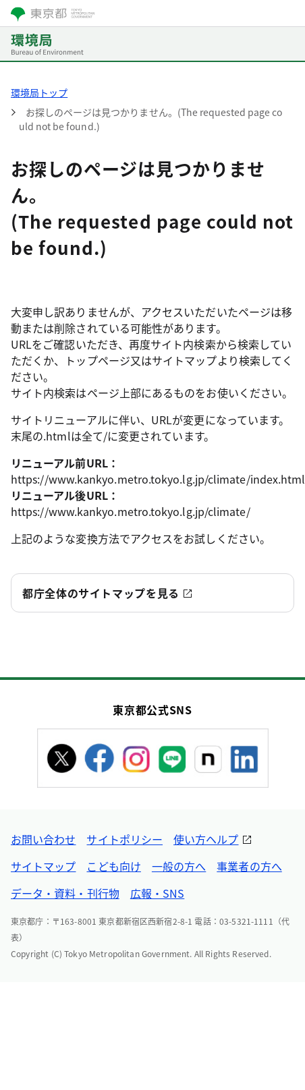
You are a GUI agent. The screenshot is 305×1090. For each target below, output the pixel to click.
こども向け (113, 866)
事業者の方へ (249, 866)
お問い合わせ (43, 839)
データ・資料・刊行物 (65, 893)
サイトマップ (43, 866)
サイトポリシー (124, 839)
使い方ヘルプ (205, 839)
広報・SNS (157, 893)
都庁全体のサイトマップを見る (100, 593)
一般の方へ (179, 866)
